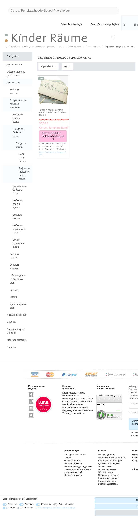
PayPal (11, 507)
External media (66, 504)
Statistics (29, 504)
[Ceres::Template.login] (68, 24)
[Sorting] (48, 66)
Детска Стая (14, 47)
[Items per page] (67, 66)
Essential (12, 504)
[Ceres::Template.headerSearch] (124, 10)
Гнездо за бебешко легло (70, 47)
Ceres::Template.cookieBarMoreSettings (55, 507)
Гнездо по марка (92, 47)
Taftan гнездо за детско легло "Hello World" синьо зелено (52, 112)
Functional (28, 507)
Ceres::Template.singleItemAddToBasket (53, 136)
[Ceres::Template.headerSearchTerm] (63, 10)
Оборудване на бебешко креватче (39, 47)
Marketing (46, 504)
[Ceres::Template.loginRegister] (102, 24)
